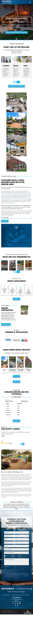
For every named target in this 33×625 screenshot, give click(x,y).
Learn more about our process (16, 86)
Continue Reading (16, 217)
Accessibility (4, 612)
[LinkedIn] (15, 603)
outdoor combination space (19, 199)
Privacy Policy (10, 612)
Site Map (15, 612)
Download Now (6, 324)
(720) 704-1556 (16, 397)
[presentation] (16, 570)
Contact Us (16, 420)
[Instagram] (17, 606)
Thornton (12, 195)
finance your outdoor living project (7, 203)
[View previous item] (14, 376)
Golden (8, 195)
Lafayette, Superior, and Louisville (20, 193)
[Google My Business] (20, 603)
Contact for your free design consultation (16, 32)
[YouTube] (17, 603)
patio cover (10, 199)
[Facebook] (13, 603)
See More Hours (24, 401)
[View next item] (18, 82)
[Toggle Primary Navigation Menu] (30, 2)
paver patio (6, 199)
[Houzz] (15, 606)
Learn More (16, 381)
